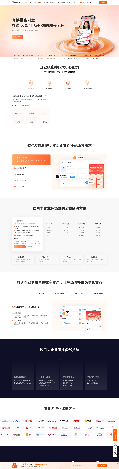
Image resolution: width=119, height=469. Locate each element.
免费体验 (103, 2)
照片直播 (38, 2)
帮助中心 (76, 2)
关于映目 (69, 2)
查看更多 (31, 246)
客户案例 (52, 2)
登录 (94, 2)
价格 (57, 2)
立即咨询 (17, 37)
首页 (26, 2)
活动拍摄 (63, 2)
